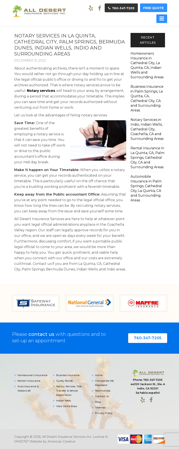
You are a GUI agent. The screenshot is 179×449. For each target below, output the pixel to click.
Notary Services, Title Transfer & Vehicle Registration (69, 390)
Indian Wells (63, 400)
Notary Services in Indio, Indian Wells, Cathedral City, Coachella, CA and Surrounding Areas (147, 128)
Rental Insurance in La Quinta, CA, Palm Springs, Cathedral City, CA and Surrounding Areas (147, 157)
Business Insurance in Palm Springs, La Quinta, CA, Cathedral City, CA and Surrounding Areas (147, 98)
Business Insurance (67, 374)
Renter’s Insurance (28, 380)
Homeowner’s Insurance (32, 374)
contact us (41, 334)
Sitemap (100, 407)
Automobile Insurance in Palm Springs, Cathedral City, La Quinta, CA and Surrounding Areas (146, 188)
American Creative (61, 441)
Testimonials (102, 390)
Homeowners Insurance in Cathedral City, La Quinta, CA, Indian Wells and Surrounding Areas (147, 65)
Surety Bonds (64, 380)
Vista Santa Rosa (66, 405)
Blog (98, 401)
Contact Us (102, 396)
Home (99, 374)
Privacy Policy (104, 412)
